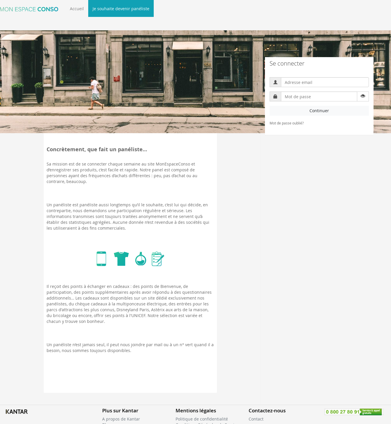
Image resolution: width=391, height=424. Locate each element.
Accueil (77, 8)
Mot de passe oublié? (287, 123)
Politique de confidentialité (202, 419)
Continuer (319, 110)
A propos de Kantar (121, 419)
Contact (256, 419)
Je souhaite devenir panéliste (121, 8)
